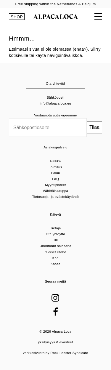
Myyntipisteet (55, 185)
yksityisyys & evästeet (55, 342)
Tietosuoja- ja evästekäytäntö (55, 196)
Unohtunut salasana (55, 246)
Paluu (55, 173)
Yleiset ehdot (55, 252)
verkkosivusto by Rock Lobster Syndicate (55, 353)
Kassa (55, 264)
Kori (55, 258)
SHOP (17, 17)
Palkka (55, 161)
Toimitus (55, 167)
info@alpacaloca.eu (55, 103)
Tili (55, 240)
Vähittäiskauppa (55, 191)
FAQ (55, 179)
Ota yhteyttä (55, 234)
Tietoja (55, 228)
